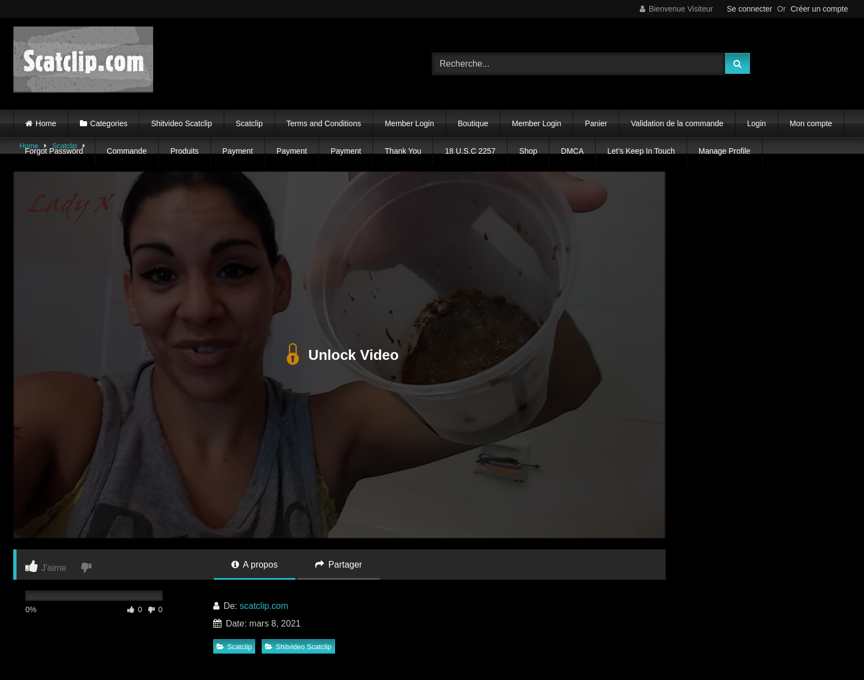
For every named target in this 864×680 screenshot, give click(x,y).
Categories (109, 123)
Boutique (473, 123)
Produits (184, 151)
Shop (528, 151)
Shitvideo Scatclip (181, 123)
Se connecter (750, 8)
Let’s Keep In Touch (640, 151)
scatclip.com (264, 606)
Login (756, 123)
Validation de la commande (677, 123)
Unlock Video (339, 355)
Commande (127, 151)
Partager (338, 564)
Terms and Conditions (324, 123)
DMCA (572, 151)
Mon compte (811, 123)
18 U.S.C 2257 (470, 151)
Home (46, 123)
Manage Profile (724, 151)
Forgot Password (54, 151)
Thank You (403, 151)
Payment (238, 151)
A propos (254, 564)
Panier (596, 123)
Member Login (409, 123)
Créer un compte (819, 8)
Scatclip (249, 123)
